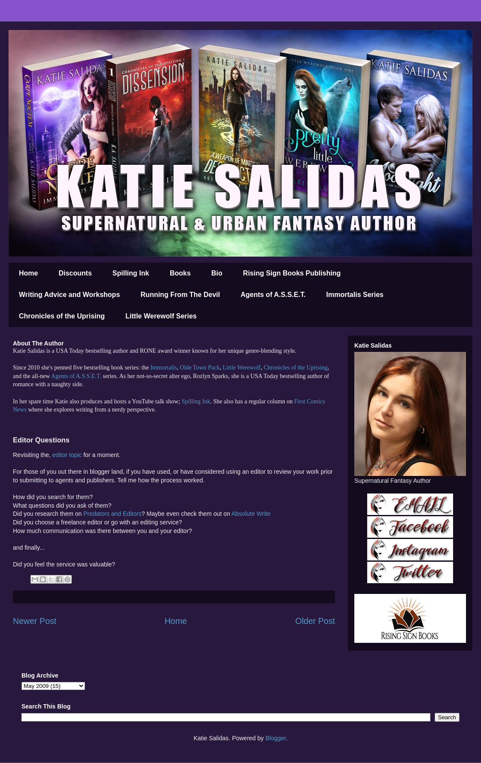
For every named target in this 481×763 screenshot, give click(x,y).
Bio (216, 273)
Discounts (74, 273)
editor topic (67, 454)
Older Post (315, 621)
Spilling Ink (131, 273)
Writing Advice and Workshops (69, 294)
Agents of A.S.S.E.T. (272, 294)
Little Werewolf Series (161, 316)
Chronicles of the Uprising (62, 316)
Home (28, 273)
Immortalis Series (355, 294)
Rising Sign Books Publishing (292, 273)
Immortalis (163, 367)
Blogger (275, 738)
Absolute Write (251, 513)
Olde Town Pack (200, 367)
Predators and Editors (112, 513)
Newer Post (34, 621)
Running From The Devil (180, 294)
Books (180, 273)
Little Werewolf (241, 367)
